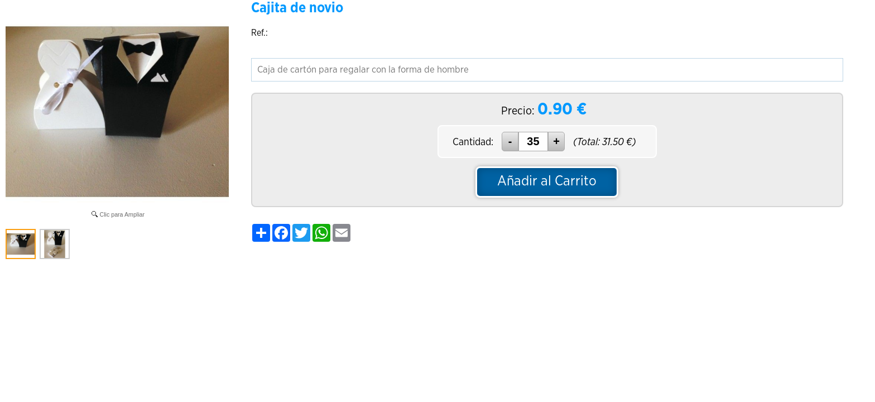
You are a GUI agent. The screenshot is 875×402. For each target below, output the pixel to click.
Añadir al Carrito (547, 181)
